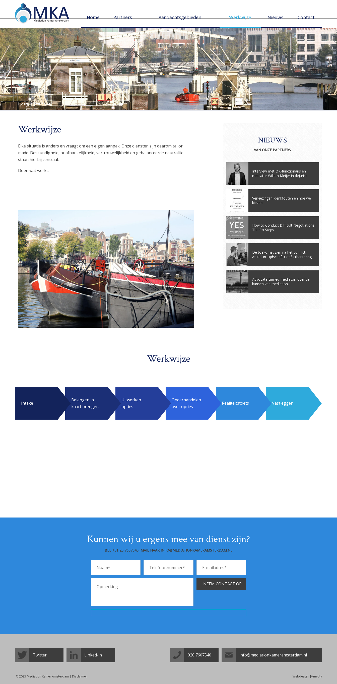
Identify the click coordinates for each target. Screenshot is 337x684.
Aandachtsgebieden (180, 17)
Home (93, 17)
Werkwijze (240, 17)
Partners (122, 17)
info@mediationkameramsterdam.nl (196, 550)
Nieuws (275, 17)
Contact (306, 17)
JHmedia (316, 676)
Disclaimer (79, 676)
